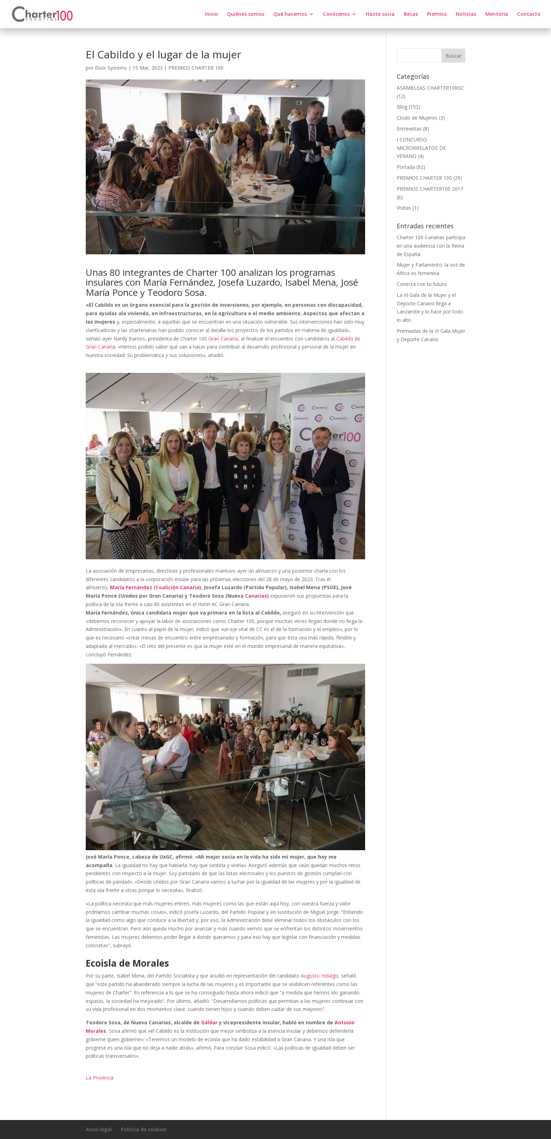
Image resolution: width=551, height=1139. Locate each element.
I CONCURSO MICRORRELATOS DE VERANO (421, 148)
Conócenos (336, 14)
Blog (402, 106)
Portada (406, 167)
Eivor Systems (111, 67)
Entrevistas (409, 128)
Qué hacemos (290, 14)
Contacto (528, 14)
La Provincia (100, 1077)
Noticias (466, 14)
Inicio (211, 14)
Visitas (404, 207)
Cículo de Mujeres (417, 117)
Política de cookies (143, 1129)
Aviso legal (99, 1129)
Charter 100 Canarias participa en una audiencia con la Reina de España (431, 245)
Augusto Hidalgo (319, 975)
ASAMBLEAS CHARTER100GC (430, 87)
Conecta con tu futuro (422, 284)
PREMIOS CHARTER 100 (195, 67)
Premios (437, 14)
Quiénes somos (245, 14)
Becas (411, 14)
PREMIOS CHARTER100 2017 (430, 188)
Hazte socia (380, 14)
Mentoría (496, 14)
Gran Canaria (223, 338)
